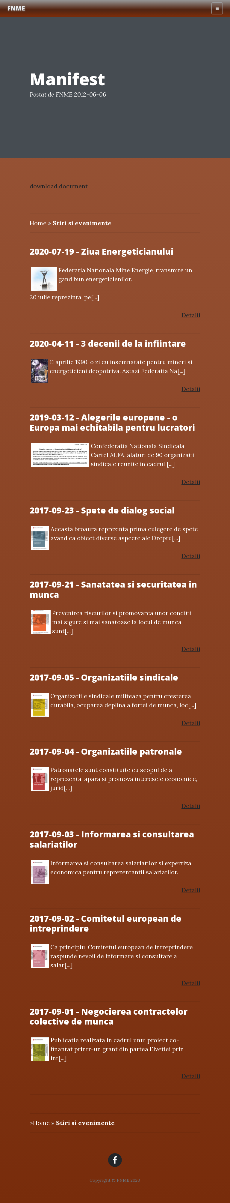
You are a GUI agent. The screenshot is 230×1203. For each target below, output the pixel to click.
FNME (16, 8)
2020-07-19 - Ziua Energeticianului (101, 251)
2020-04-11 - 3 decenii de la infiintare (108, 343)
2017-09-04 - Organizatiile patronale (106, 751)
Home (38, 223)
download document (59, 186)
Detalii (190, 315)
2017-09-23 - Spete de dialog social (102, 510)
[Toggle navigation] (217, 8)
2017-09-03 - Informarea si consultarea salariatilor (112, 839)
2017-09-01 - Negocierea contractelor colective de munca (108, 1016)
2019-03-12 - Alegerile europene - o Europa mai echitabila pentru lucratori (112, 422)
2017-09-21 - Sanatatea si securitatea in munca (113, 589)
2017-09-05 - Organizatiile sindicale (104, 677)
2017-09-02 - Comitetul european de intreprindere (105, 923)
